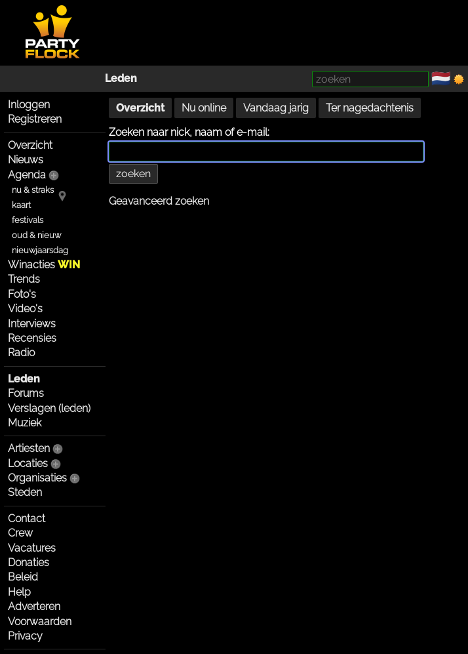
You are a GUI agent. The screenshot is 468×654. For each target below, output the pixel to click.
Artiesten (29, 448)
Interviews (32, 323)
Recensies (32, 338)
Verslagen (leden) (49, 408)
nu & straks (33, 190)
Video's (25, 308)
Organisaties (37, 478)
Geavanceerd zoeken (159, 201)
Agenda (27, 175)
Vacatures (32, 548)
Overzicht (30, 145)
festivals (27, 220)
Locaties (28, 463)
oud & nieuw (36, 235)
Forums (26, 393)
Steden (25, 492)
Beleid (23, 577)
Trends (24, 279)
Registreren (35, 119)
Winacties (44, 264)
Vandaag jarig (276, 108)
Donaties (28, 562)
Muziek (24, 423)
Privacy (25, 636)
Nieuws (25, 159)
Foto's (22, 294)
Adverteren (34, 606)
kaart (21, 205)
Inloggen (29, 104)
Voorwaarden (39, 621)
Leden (121, 78)
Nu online (204, 108)
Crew (20, 533)
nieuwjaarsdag (40, 250)
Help (19, 592)
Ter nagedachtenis (370, 108)
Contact (26, 518)
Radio (21, 352)
